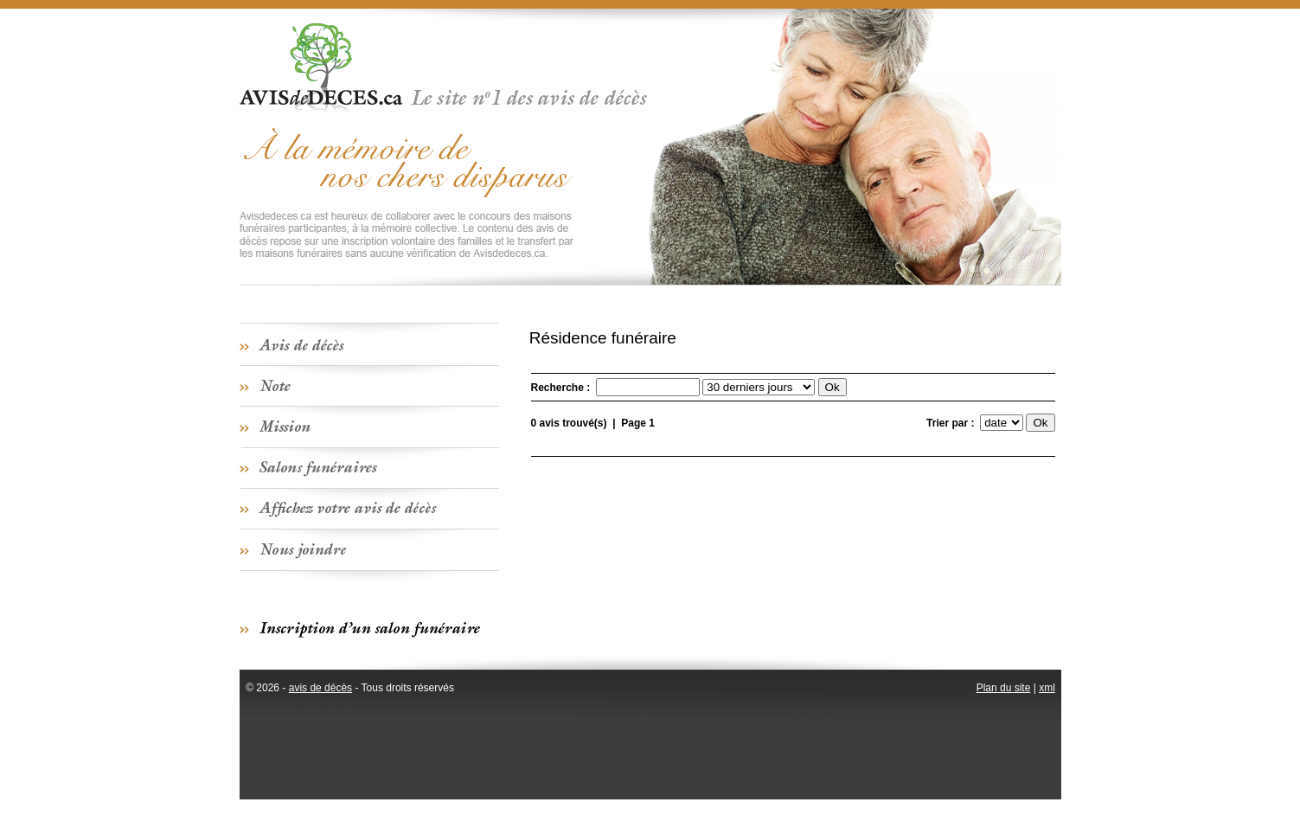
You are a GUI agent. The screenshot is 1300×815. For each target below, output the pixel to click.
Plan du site (1004, 688)
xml (1047, 688)
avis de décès (320, 688)
